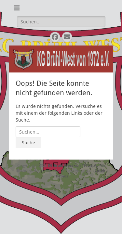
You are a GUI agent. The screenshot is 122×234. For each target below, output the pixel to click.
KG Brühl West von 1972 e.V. (72, 165)
